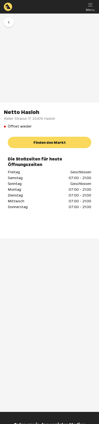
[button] (9, 22)
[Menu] (90, 7)
